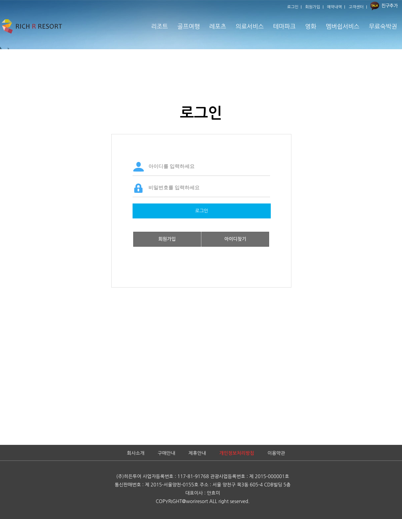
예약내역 (334, 7)
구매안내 (166, 453)
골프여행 (188, 27)
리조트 (159, 27)
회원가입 (312, 7)
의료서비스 (250, 27)
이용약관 (276, 453)
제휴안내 (197, 453)
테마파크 (284, 27)
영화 (310, 27)
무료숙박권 (383, 27)
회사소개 (136, 453)
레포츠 (217, 27)
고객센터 (356, 7)
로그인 (292, 7)
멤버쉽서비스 (342, 27)
